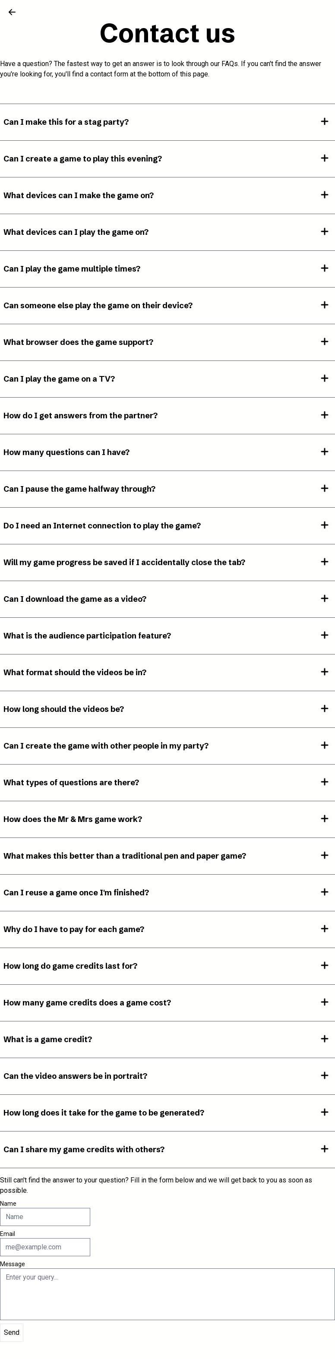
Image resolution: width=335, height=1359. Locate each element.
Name (8, 1203)
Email (7, 1233)
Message (12, 1264)
